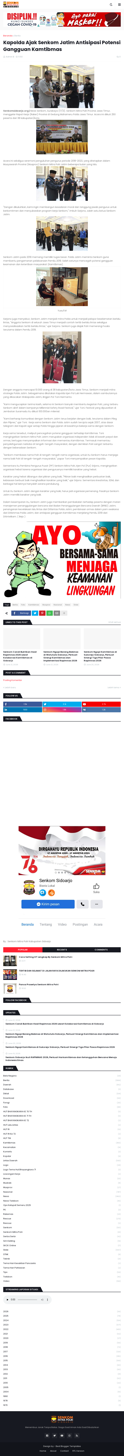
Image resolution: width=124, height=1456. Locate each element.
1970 (62, 1405)
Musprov (46, 604)
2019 (62, 1343)
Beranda (7, 35)
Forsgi (62, 1102)
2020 (62, 1338)
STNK (62, 1254)
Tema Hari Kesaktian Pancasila (62, 1263)
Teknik (62, 1259)
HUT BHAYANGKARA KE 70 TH (62, 1111)
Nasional (58, 604)
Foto (23, 604)
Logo (62, 1165)
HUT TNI (62, 1138)
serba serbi (62, 1236)
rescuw (62, 1223)
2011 (62, 1378)
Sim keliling (62, 1241)
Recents (62, 949)
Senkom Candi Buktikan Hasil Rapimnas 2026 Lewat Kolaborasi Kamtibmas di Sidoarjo (20, 656)
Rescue (62, 1218)
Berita (17, 35)
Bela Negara (62, 1076)
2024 (62, 1320)
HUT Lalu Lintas (62, 1125)
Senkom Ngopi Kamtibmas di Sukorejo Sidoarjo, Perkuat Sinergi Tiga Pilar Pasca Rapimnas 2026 (100, 656)
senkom (62, 1227)
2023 (62, 1325)
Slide (76, 604)
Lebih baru (10, 687)
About (53, 1450)
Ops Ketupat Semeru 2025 (62, 1205)
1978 (62, 1400)
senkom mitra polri (62, 1232)
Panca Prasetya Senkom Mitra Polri (39, 984)
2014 (62, 1365)
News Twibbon (62, 1201)
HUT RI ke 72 (62, 1134)
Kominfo (62, 1151)
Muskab (62, 1183)
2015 (62, 1360)
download (62, 1098)
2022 (62, 1329)
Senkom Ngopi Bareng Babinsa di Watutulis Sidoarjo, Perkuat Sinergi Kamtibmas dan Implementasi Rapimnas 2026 (60, 656)
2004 (62, 1392)
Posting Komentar (12, 680)
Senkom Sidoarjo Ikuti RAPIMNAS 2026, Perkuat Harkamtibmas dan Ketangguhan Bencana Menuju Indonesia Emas (61, 1059)
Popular (23, 949)
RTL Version (78, 1450)
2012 (62, 1374)
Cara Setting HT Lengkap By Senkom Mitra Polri (45, 957)
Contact (64, 1450)
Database (62, 1089)
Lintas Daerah (62, 1160)
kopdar (62, 1156)
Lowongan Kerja (62, 1174)
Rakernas (62, 1214)
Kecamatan (62, 1147)
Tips (62, 1272)
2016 (62, 1356)
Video (62, 1281)
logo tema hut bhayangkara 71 (62, 1169)
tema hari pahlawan (62, 1268)
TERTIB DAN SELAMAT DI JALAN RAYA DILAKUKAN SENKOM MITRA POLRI (56, 970)
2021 (62, 1334)
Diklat (62, 1093)
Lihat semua (114, 622)
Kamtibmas (33, 604)
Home (43, 1450)
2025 (62, 1316)
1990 (62, 1396)
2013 (62, 1369)
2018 (62, 1347)
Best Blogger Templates (68, 1446)
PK (62, 1210)
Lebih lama (113, 687)
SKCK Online (62, 1245)
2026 (62, 1311)
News (67, 604)
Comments (101, 949)
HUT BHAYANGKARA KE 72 (62, 1120)
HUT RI (62, 1129)
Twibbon (62, 1277)
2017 (62, 1351)
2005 (62, 1387)
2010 (62, 1383)
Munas (62, 1178)
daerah (62, 1084)
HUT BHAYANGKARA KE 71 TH (62, 1116)
